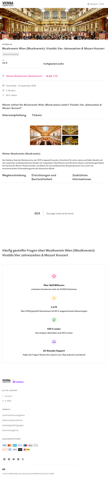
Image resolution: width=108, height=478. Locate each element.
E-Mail (8, 400)
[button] (45, 135)
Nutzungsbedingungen (13, 425)
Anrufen (8, 396)
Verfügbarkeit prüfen (53, 63)
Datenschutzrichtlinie (12, 420)
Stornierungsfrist (10, 430)
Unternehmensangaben (13, 415)
